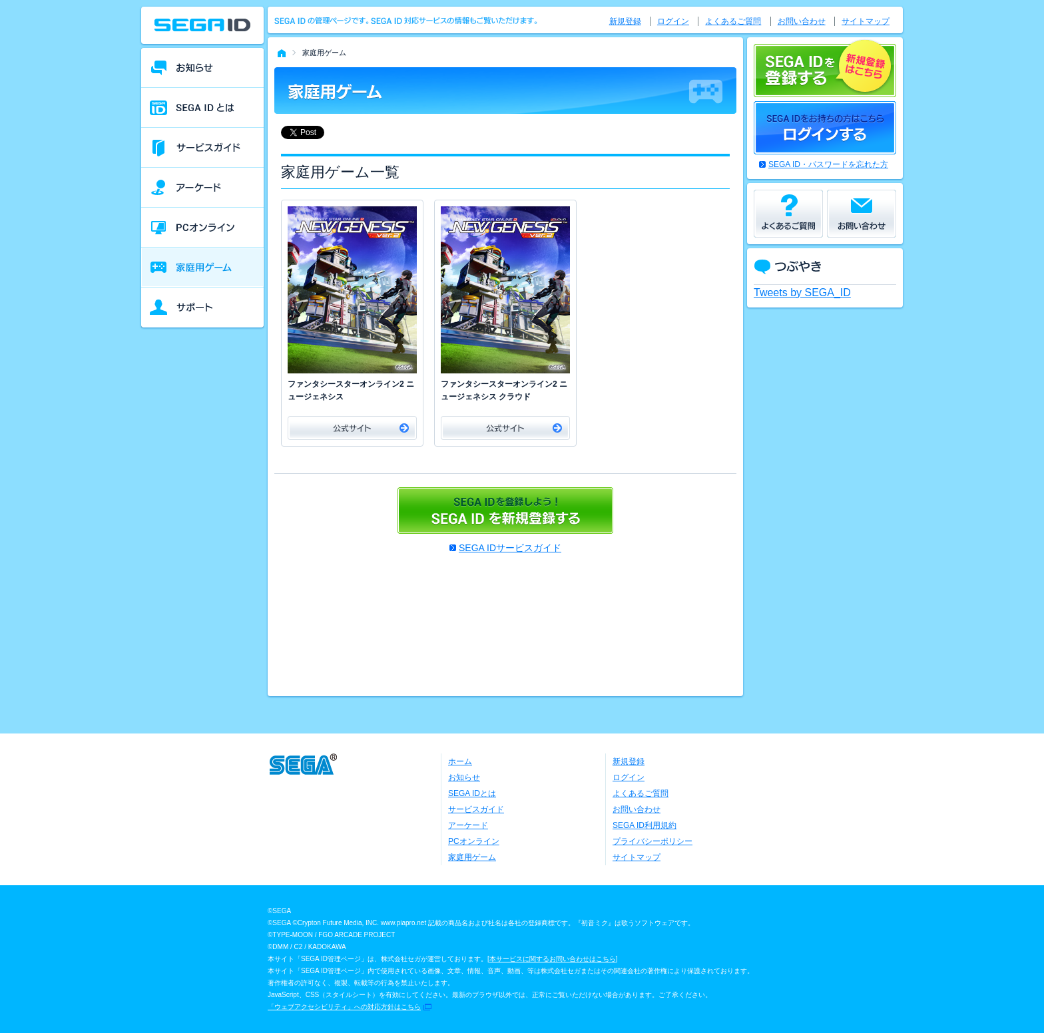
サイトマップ (866, 21)
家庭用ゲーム (472, 857)
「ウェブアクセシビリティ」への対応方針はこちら (344, 1006)
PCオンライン (473, 841)
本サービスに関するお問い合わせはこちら (552, 958)
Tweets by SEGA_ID (802, 292)
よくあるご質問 (733, 21)
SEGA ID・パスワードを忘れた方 (828, 164)
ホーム (460, 761)
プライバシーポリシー (652, 841)
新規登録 (625, 21)
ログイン (673, 21)
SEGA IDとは (472, 793)
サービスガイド (476, 809)
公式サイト (352, 428)
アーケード (468, 825)
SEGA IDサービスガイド (510, 547)
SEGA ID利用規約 (644, 825)
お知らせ (464, 777)
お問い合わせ (802, 21)
